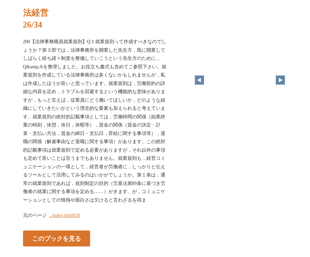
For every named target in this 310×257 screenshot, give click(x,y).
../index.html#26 (64, 215)
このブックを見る (56, 238)
